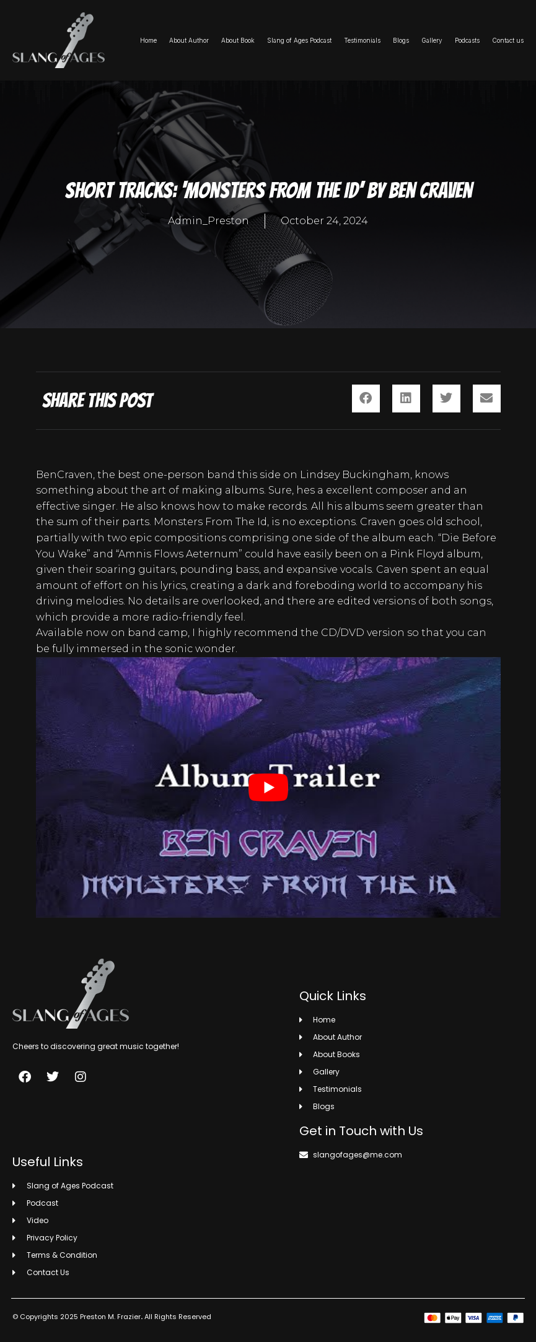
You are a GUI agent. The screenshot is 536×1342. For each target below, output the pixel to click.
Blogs (401, 40)
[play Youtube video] (268, 787)
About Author (189, 40)
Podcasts (467, 40)
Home (148, 40)
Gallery (431, 40)
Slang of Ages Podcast (299, 40)
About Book (238, 40)
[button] (366, 398)
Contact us (508, 40)
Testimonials (362, 40)
